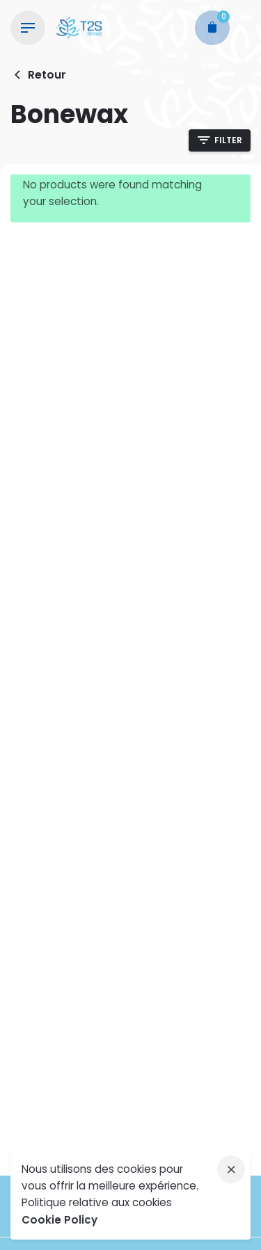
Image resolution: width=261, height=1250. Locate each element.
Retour (38, 74)
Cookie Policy (59, 1219)
